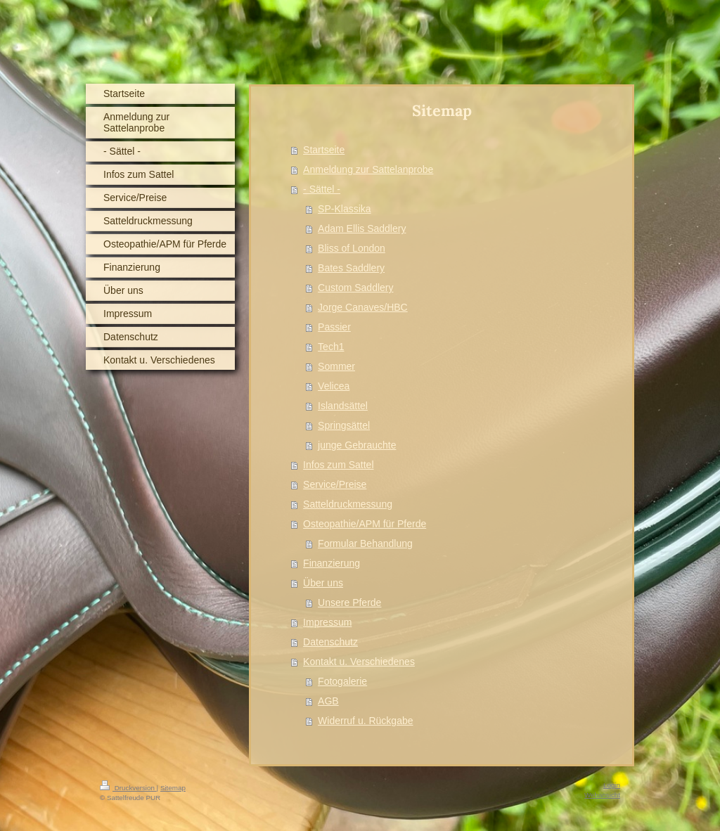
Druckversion (128, 788)
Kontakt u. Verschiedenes (359, 661)
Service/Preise (334, 484)
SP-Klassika (344, 208)
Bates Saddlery (351, 267)
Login (611, 785)
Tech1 (331, 346)
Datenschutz (330, 642)
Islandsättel (343, 405)
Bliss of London (351, 248)
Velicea (333, 386)
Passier (334, 327)
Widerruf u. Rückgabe (365, 720)
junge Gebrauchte (357, 445)
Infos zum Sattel (338, 464)
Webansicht (602, 795)
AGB (328, 701)
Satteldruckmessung (347, 504)
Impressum (327, 622)
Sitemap (173, 788)
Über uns (323, 582)
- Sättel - (321, 189)
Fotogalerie (342, 681)
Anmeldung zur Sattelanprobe (368, 169)
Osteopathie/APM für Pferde (364, 523)
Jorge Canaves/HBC (363, 307)
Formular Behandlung (365, 543)
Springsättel (344, 425)
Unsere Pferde (349, 602)
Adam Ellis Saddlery (362, 228)
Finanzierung (331, 563)
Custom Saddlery (355, 287)
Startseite (324, 149)
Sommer (336, 366)
